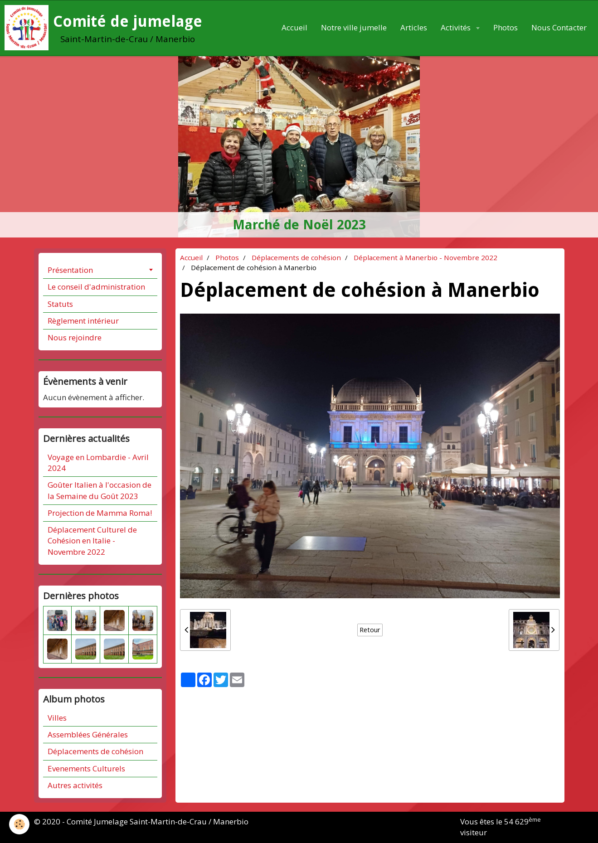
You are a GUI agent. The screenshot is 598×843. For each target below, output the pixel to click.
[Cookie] (19, 824)
